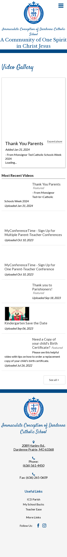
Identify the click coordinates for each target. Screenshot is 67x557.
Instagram (44, 525)
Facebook (38, 525)
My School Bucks (33, 504)
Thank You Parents (24, 143)
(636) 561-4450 (33, 465)
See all (54, 379)
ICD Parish (33, 499)
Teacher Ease (34, 509)
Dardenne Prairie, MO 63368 (33, 449)
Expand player (54, 141)
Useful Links (34, 491)
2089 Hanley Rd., (33, 445)
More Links (33, 517)
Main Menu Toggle (60, 6)
